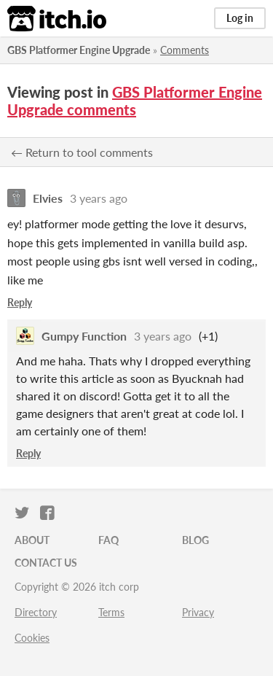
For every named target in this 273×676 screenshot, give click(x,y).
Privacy (198, 612)
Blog (195, 540)
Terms (111, 612)
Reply (19, 302)
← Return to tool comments (82, 152)
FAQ (108, 540)
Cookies (32, 638)
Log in (239, 18)
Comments (184, 50)
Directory (36, 612)
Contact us (46, 562)
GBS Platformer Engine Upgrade (78, 50)
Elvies (48, 198)
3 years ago (98, 198)
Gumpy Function (84, 336)
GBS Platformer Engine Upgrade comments (134, 100)
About (32, 540)
